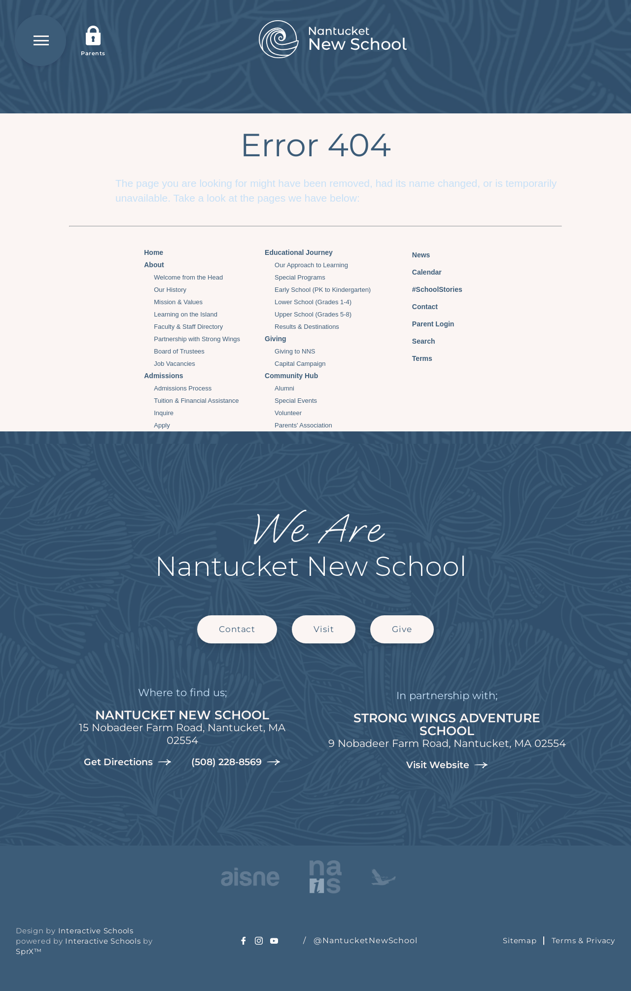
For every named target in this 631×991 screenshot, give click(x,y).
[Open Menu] (40, 40)
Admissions (163, 376)
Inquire (164, 413)
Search (416, 339)
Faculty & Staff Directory (188, 326)
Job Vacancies (174, 363)
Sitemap (519, 940)
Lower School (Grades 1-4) (313, 302)
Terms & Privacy (583, 940)
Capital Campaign (300, 363)
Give (402, 629)
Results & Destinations (307, 326)
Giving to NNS (295, 351)
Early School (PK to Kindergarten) (323, 289)
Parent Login (426, 322)
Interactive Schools (96, 930)
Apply (162, 425)
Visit (324, 629)
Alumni (284, 388)
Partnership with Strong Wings (197, 339)
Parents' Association (303, 425)
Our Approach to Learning (311, 265)
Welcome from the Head (188, 277)
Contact (417, 307)
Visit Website (447, 765)
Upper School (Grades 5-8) (313, 314)
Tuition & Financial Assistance (196, 400)
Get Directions (128, 762)
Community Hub (291, 376)
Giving (275, 339)
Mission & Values (178, 302)
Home (153, 252)
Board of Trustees (179, 351)
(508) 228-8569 (235, 762)
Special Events (296, 400)
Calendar (419, 271)
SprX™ (29, 951)
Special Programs (300, 277)
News (413, 253)
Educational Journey (299, 252)
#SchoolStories (429, 289)
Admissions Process (182, 388)
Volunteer (288, 413)
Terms (415, 357)
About (154, 265)
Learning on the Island (185, 314)
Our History (170, 289)
